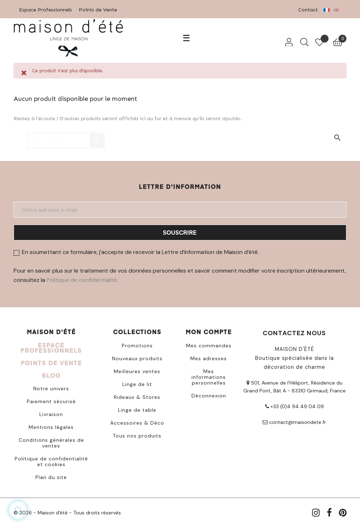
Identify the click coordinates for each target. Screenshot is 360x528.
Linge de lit (137, 383)
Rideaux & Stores (137, 395)
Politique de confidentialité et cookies (51, 460)
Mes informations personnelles (208, 376)
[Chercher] (66, 135)
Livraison (51, 413)
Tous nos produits (137, 434)
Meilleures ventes (137, 370)
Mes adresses (208, 357)
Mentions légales (51, 425)
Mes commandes (209, 344)
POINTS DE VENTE (51, 361)
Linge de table (137, 408)
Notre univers (51, 387)
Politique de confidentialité (82, 278)
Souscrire (179, 231)
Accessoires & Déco (137, 421)
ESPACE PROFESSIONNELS (51, 346)
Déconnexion (208, 394)
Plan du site (51, 476)
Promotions (137, 344)
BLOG (51, 374)
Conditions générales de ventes (51, 441)
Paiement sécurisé (51, 400)
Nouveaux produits (137, 357)
